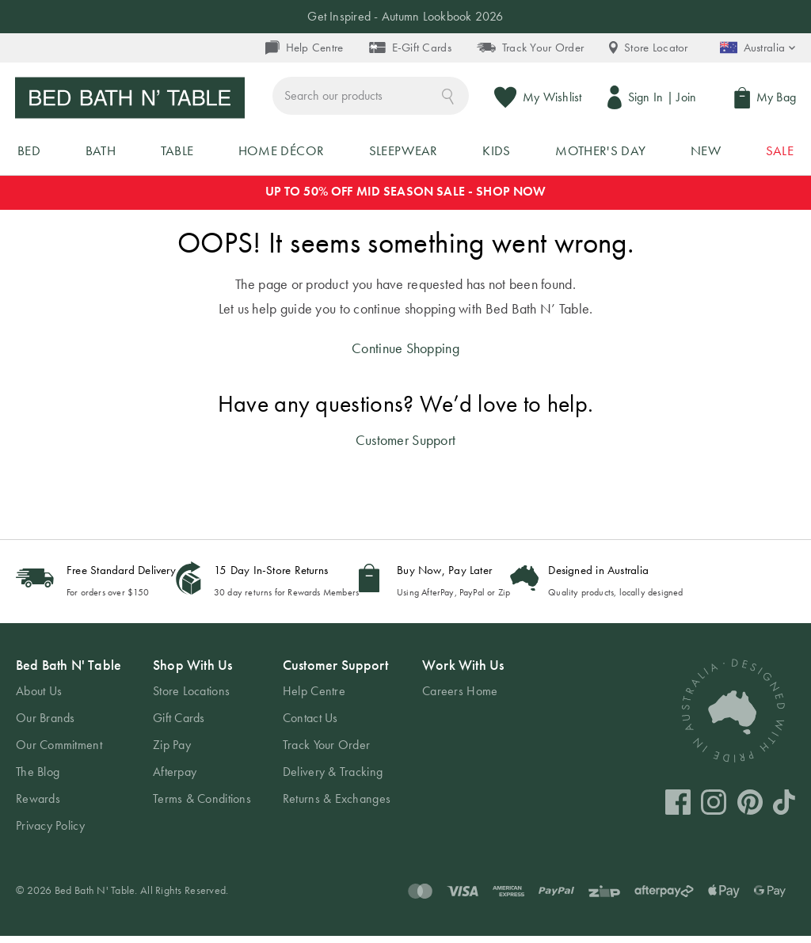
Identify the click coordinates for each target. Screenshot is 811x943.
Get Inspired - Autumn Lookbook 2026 (405, 16)
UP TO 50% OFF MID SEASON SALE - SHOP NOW (405, 199)
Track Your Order (530, 47)
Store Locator (648, 47)
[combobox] (373, 98)
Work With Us (463, 673)
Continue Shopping (405, 355)
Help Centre (304, 47)
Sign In (644, 97)
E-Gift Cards (409, 47)
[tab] (68, 753)
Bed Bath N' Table (68, 673)
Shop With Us (192, 673)
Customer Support (405, 448)
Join (685, 97)
